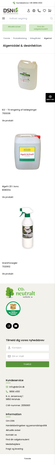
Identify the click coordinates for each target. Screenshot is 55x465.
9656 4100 (14, 391)
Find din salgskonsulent (41, 27)
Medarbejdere (13, 444)
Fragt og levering (14, 448)
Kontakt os (11, 434)
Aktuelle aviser (14, 26)
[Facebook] (9, 326)
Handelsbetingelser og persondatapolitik (26, 425)
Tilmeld (27, 364)
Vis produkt (7, 120)
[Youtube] (16, 326)
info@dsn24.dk (16, 386)
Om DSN (10, 420)
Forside (27, 458)
